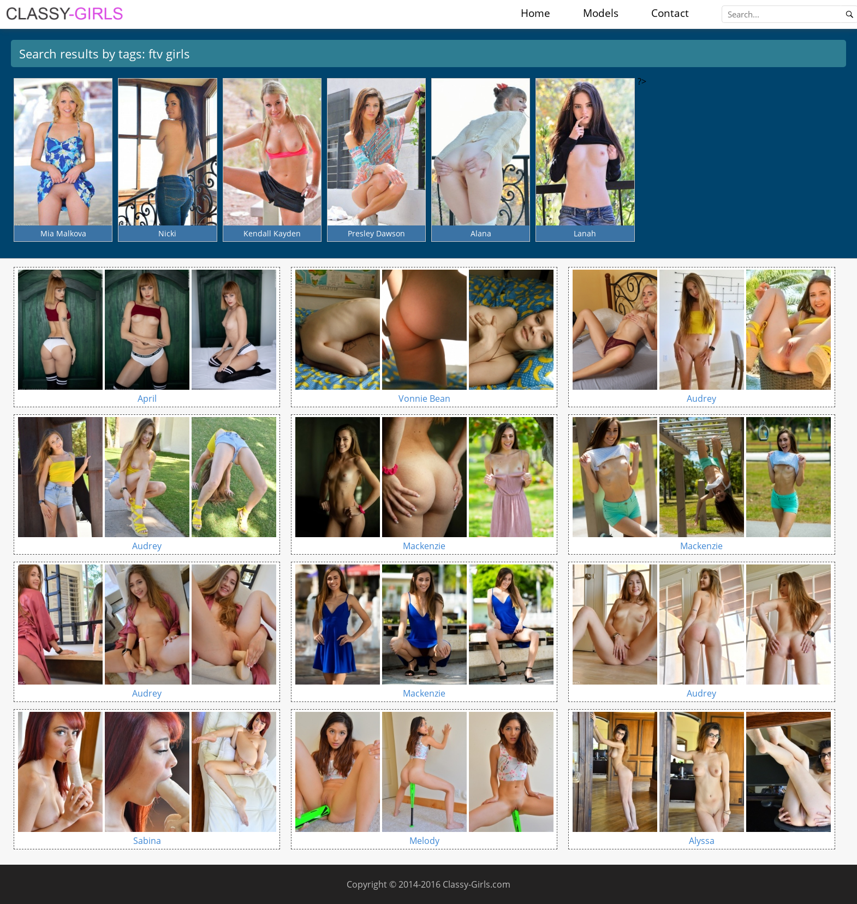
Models (600, 13)
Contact (670, 13)
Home (535, 13)
